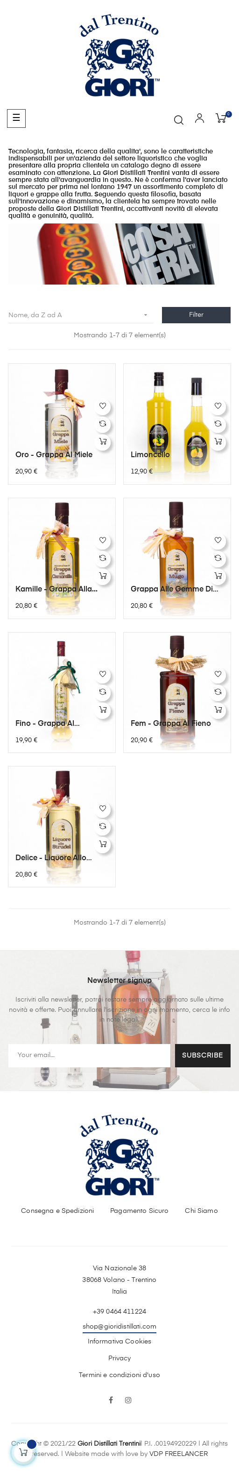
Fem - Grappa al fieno (171, 724)
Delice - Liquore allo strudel (50, 859)
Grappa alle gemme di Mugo (172, 590)
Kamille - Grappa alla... (56, 589)
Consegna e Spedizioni (57, 1211)
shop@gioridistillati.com (119, 1326)
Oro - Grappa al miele (53, 455)
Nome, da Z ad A (81, 315)
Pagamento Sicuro (139, 1211)
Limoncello (150, 455)
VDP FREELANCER (178, 1454)
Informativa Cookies (120, 1341)
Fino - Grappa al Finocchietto (44, 724)
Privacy (119, 1358)
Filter (196, 315)
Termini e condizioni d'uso (119, 1375)
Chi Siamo (201, 1211)
